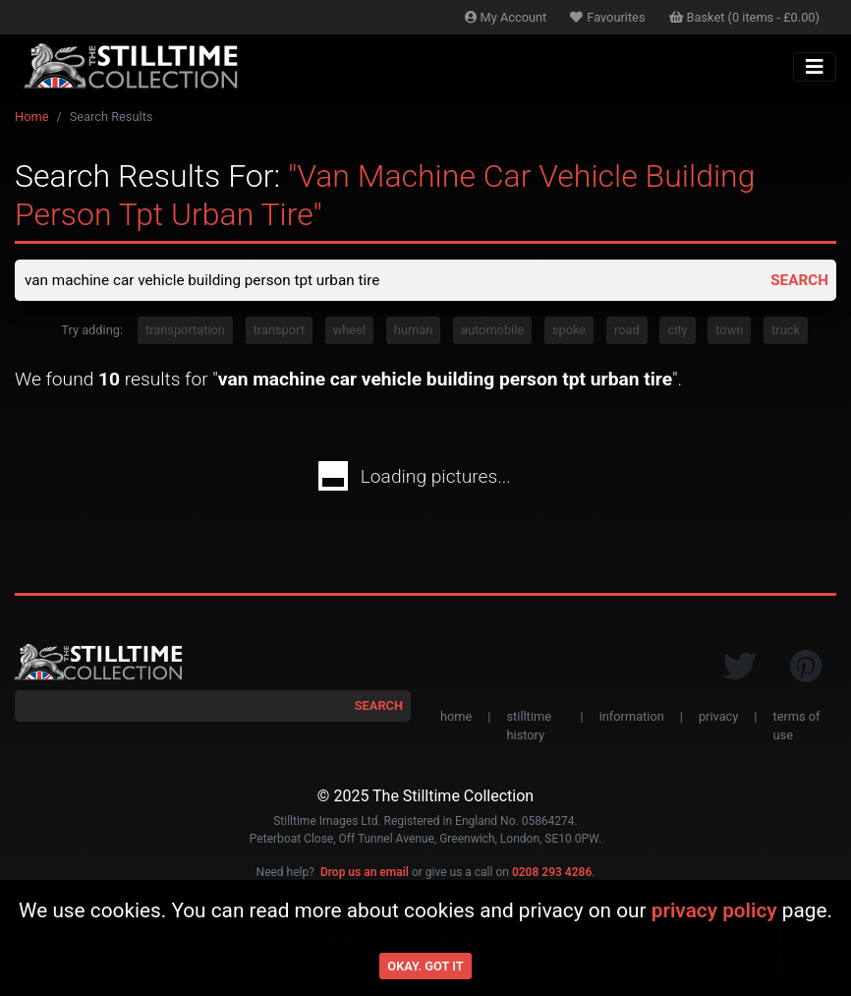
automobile (492, 331)
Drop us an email (364, 873)
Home (31, 116)
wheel (349, 331)
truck (785, 331)
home (456, 718)
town (729, 331)
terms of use (796, 727)
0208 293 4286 (552, 873)
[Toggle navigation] (814, 67)
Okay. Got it (425, 966)
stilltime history (528, 727)
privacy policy (714, 910)
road (627, 331)
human (413, 331)
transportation (185, 331)
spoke (569, 331)
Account (506, 17)
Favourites (607, 17)
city (677, 331)
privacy (718, 718)
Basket (745, 17)
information (631, 718)
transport (279, 331)
